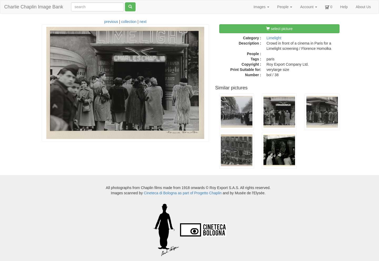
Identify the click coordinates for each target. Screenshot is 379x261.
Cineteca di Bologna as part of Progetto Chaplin (183, 193)
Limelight (274, 38)
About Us (363, 7)
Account (308, 7)
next (142, 22)
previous (111, 22)
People (284, 7)
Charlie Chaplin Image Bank (33, 6)
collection (128, 22)
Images (261, 7)
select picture (279, 29)
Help (344, 7)
